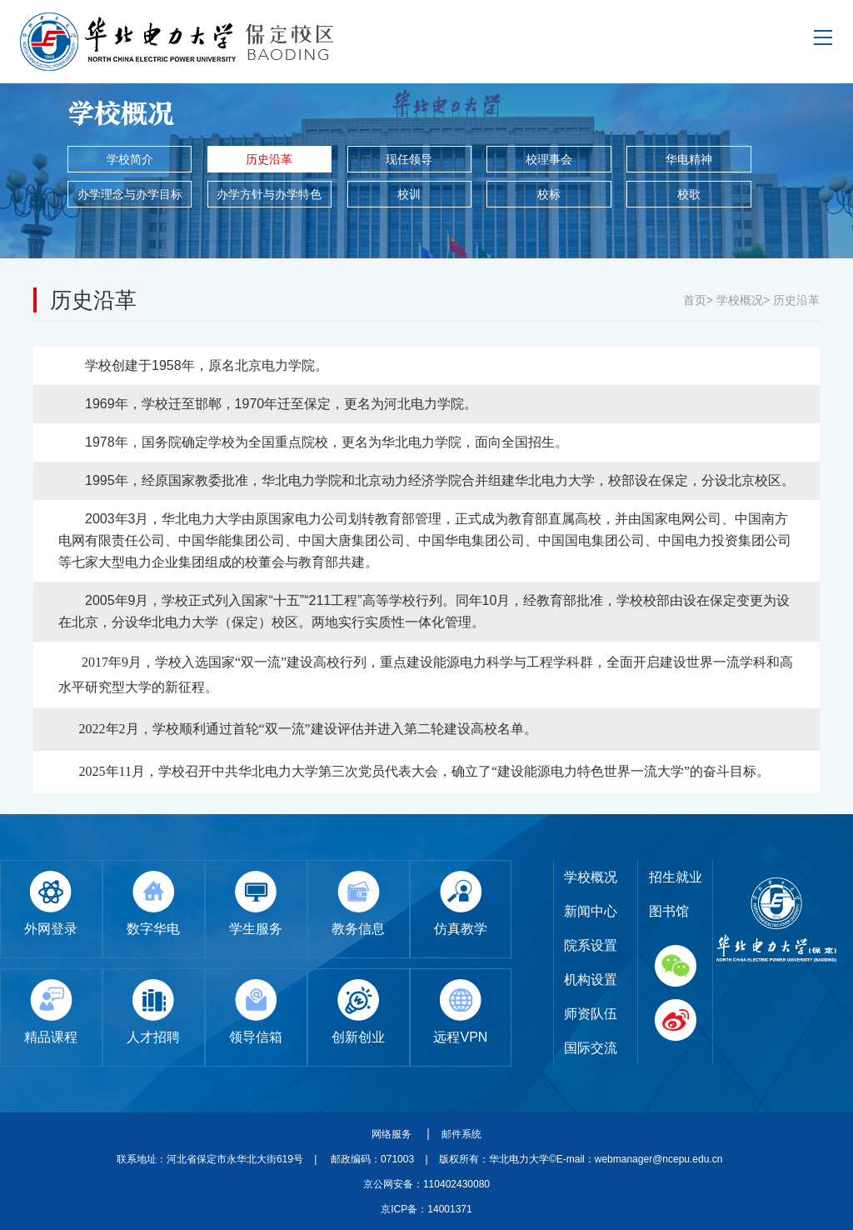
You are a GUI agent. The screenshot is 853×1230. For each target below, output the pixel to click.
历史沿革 (269, 159)
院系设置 (590, 945)
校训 (409, 194)
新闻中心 (590, 911)
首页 (694, 300)
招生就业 (675, 877)
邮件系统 (461, 1134)
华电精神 (689, 159)
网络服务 (393, 1134)
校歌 (689, 194)
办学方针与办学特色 (269, 194)
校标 (549, 194)
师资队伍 (590, 1014)
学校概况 (739, 300)
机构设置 (590, 979)
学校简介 (130, 159)
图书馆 (669, 911)
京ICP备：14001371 (426, 1209)
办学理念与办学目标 (129, 194)
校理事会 (549, 159)
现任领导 (409, 159)
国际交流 (590, 1048)
